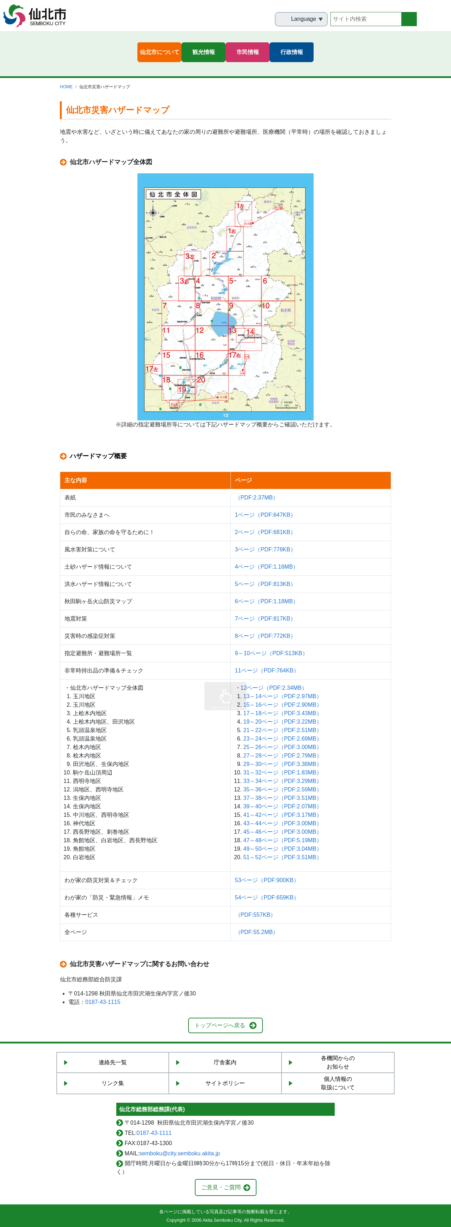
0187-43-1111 (154, 1133)
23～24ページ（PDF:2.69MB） (282, 739)
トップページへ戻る (219, 1025)
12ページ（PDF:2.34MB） (274, 688)
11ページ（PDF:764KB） (267, 671)
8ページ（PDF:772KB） (265, 636)
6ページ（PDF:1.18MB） (266, 601)
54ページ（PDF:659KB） (267, 897)
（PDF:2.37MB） (257, 498)
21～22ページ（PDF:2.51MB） (282, 730)
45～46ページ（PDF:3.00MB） (282, 832)
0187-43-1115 (103, 1002)
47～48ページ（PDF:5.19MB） (282, 840)
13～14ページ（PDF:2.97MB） (282, 696)
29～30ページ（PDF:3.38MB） (282, 764)
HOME (66, 86)
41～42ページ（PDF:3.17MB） (282, 815)
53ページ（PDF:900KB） (267, 880)
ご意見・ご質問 (221, 1187)
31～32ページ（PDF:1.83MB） (282, 773)
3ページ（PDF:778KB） (265, 549)
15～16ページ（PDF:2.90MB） (282, 705)
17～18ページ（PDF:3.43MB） (282, 713)
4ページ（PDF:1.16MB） (266, 567)
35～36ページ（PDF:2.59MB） (282, 789)
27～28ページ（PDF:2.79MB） (282, 756)
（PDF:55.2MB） (257, 932)
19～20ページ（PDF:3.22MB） (282, 722)
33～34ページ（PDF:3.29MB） (282, 781)
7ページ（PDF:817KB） (265, 619)
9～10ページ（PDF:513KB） (271, 653)
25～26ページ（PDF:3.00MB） (282, 747)
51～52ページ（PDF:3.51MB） (282, 857)
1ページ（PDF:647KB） (265, 515)
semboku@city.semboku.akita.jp (180, 1153)
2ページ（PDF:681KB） (265, 532)
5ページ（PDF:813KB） (265, 584)
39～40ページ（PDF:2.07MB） (282, 806)
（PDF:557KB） (255, 915)
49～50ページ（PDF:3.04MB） (282, 849)
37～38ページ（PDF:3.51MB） (282, 798)
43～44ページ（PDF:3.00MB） (282, 823)
